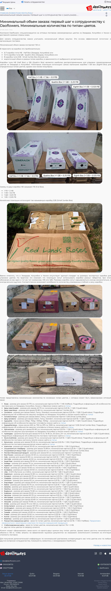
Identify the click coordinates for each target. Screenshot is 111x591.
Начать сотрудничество (34, 2)
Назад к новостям (102, 545)
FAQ (30, 13)
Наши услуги (102, 584)
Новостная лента (18, 13)
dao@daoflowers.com (11, 561)
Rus (10, 8)
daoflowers (104, 568)
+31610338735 (7, 564)
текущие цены (8, 2)
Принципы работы (102, 586)
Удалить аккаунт (102, 588)
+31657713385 (7, 568)
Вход (109, 2)
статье (68, 406)
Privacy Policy (102, 582)
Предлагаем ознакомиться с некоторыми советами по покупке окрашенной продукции (51, 522)
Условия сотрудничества (102, 581)
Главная (4, 13)
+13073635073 (105, 564)
